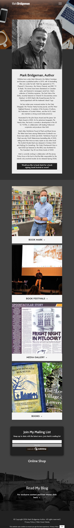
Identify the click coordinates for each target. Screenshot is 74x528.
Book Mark (37, 239)
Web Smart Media (42, 522)
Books (37, 416)
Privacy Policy (30, 522)
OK (62, 526)
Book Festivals (37, 298)
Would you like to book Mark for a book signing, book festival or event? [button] (37, 166)
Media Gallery (37, 357)
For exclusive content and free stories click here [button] (37, 496)
